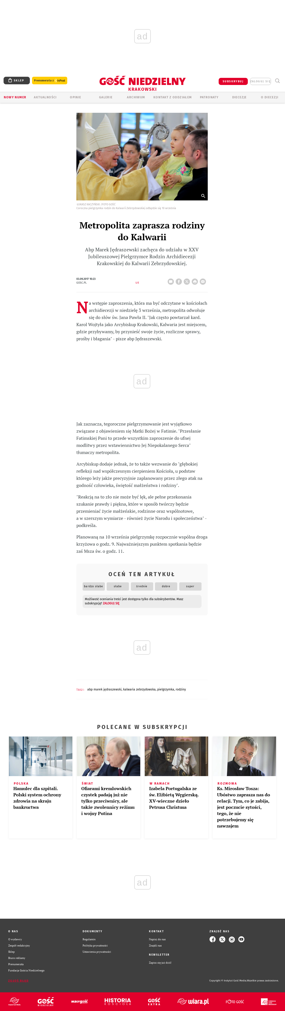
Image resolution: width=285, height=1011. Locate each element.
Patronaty (209, 97)
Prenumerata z (49, 80)
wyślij (204, 280)
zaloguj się (260, 81)
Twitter (188, 280)
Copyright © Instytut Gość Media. (228, 980)
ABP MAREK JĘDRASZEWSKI (104, 689)
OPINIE (75, 97)
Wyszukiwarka (277, 81)
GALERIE (106, 97)
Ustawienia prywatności (97, 951)
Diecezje (239, 97)
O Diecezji (269, 97)
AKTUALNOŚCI (45, 97)
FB (180, 280)
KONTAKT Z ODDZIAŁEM (172, 97)
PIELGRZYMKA (165, 689)
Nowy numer (15, 97)
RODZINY (181, 689)
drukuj (196, 280)
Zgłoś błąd (18, 980)
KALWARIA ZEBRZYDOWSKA (139, 689)
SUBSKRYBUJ (233, 81)
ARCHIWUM (136, 97)
